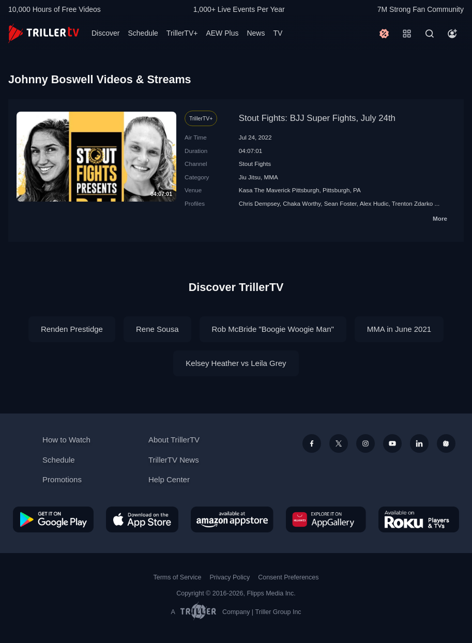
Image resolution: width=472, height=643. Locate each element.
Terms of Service (178, 577)
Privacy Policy (229, 577)
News (256, 33)
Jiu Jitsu (250, 177)
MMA (271, 177)
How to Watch (66, 439)
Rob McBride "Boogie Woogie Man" (273, 329)
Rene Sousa (157, 329)
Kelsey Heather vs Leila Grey (236, 363)
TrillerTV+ (182, 33)
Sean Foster (340, 203)
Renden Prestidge (72, 329)
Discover (105, 33)
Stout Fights (255, 163)
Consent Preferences (288, 577)
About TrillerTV (174, 439)
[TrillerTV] (43, 33)
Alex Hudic (374, 203)
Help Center (169, 479)
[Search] (429, 33)
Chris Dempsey (259, 203)
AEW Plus (222, 33)
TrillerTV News (173, 459)
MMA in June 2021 (399, 329)
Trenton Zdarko (412, 203)
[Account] (452, 33)
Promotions (62, 479)
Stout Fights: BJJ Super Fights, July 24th (317, 118)
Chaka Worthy (302, 203)
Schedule (143, 33)
